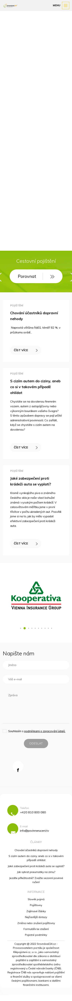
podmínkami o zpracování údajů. (44, 731)
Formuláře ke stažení (36, 929)
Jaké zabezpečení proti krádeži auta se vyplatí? (36, 866)
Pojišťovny (36, 905)
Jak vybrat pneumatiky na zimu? (36, 872)
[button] (20, 628)
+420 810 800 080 (33, 812)
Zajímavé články (36, 911)
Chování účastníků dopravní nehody (36, 850)
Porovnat (32, 276)
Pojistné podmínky (36, 934)
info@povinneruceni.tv (34, 830)
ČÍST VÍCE (26, 349)
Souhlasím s (36, 731)
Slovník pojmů (36, 899)
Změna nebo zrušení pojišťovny (36, 923)
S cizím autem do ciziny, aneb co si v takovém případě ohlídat (35, 388)
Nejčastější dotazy (36, 917)
